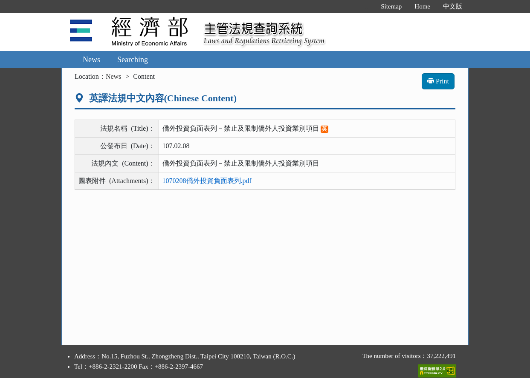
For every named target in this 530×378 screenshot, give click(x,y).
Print (438, 81)
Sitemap (391, 6)
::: (365, 6)
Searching (132, 59)
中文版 (452, 6)
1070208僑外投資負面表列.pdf (207, 180)
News (91, 59)
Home (422, 6)
